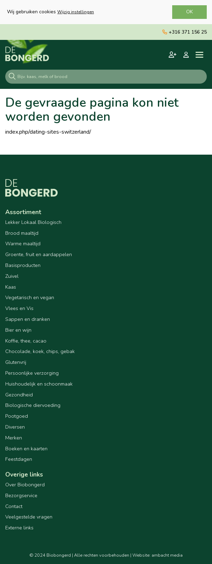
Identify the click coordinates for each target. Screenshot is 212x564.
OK (189, 11)
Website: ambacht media (157, 555)
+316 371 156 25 (184, 32)
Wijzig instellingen (75, 12)
